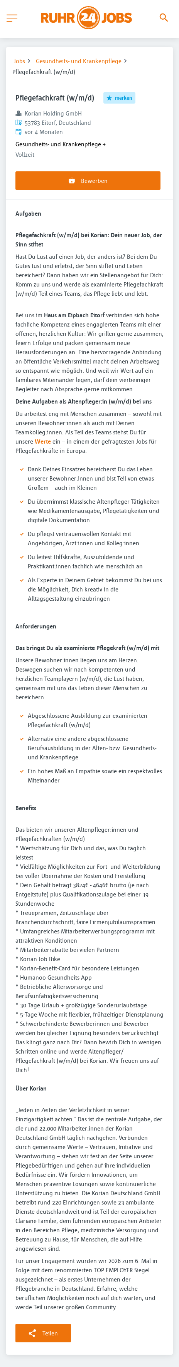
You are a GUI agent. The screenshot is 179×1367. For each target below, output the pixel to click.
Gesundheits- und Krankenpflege (79, 61)
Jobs (19, 61)
